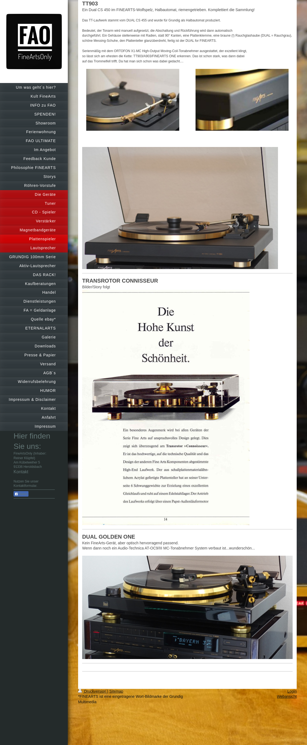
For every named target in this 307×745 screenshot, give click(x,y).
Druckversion (92, 691)
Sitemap (116, 691)
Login (292, 691)
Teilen (21, 494)
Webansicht (287, 696)
